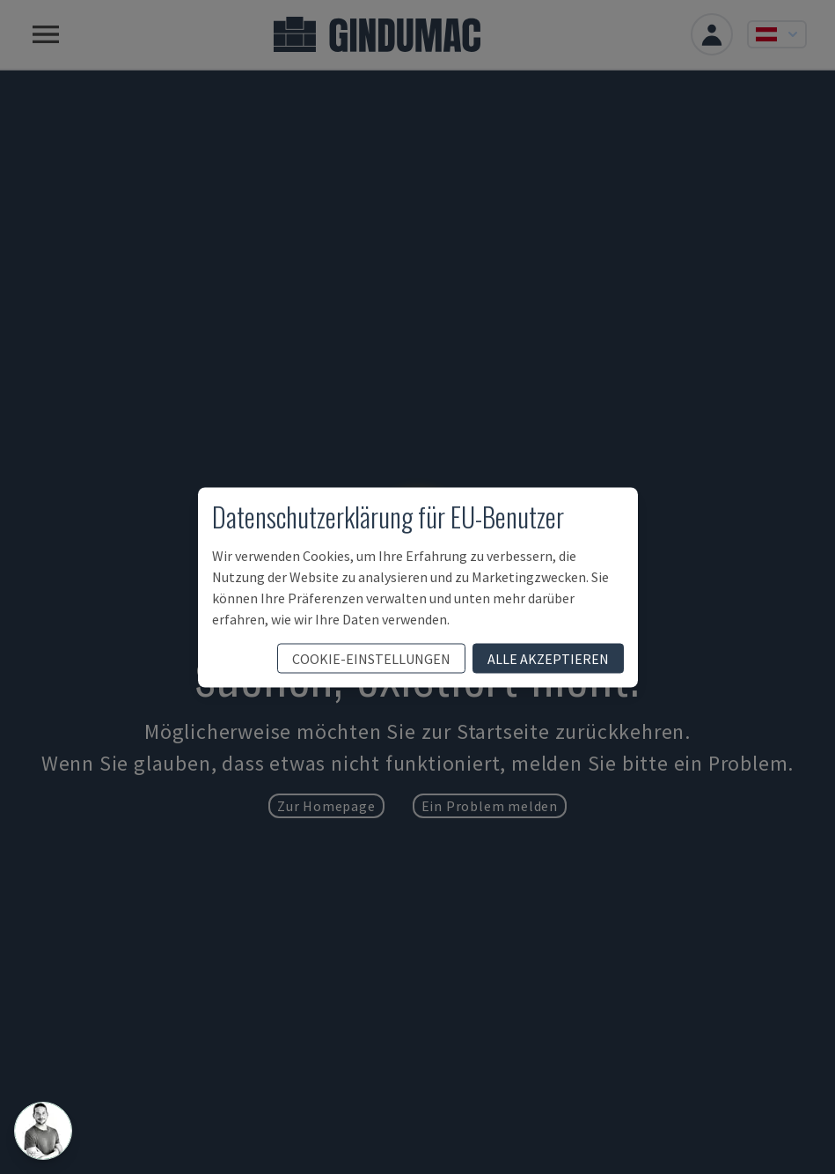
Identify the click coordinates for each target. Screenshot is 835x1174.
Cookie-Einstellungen (371, 658)
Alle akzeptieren (548, 658)
